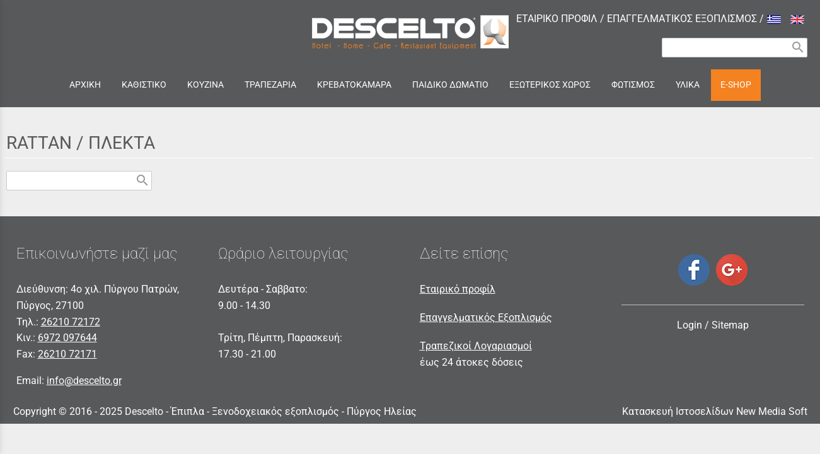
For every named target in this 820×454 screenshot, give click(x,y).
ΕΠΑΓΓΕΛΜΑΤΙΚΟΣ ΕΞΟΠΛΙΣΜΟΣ (682, 19)
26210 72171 (67, 354)
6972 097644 (67, 338)
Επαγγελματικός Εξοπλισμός (486, 317)
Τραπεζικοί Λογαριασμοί (476, 346)
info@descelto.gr (84, 381)
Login (689, 325)
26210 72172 (70, 322)
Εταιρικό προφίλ (457, 289)
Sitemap (730, 325)
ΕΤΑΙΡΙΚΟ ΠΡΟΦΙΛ (557, 19)
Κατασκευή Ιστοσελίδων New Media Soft (714, 411)
